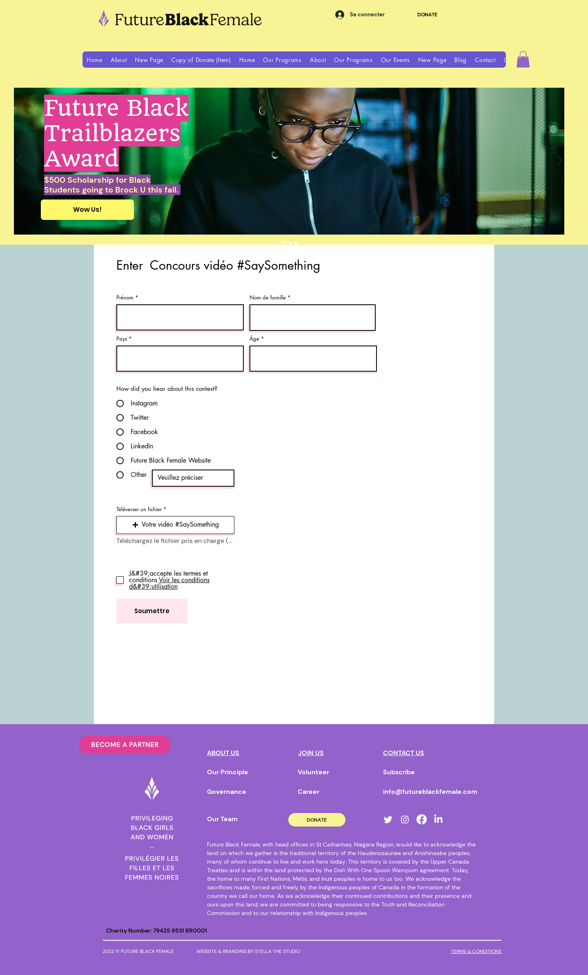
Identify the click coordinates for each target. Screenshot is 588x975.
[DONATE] (427, 14)
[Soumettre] (151, 611)
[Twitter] (388, 819)
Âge (254, 338)
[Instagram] (405, 819)
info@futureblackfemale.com (430, 791)
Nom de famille (267, 297)
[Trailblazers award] (283, 243)
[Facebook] (421, 819)
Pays (121, 338)
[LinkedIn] (438, 819)
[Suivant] (559, 160)
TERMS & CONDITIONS (476, 951)
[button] (119, 59)
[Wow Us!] (87, 209)
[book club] (290, 243)
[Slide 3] (295, 243)
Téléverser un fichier (139, 509)
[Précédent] (18, 160)
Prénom (125, 297)
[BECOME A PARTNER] (124, 745)
